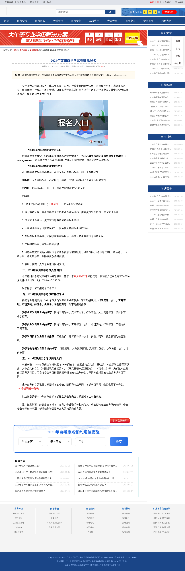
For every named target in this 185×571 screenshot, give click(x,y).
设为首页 (167, 2)
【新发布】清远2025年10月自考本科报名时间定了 (161, 106)
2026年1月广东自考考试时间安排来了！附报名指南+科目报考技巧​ (161, 45)
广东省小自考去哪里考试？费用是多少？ (161, 154)
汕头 (155, 513)
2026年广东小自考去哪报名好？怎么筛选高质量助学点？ (161, 73)
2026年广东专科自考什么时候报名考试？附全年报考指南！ (161, 210)
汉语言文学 (18, 532)
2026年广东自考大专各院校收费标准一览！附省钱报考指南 (161, 167)
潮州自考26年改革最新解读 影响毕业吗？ (98, 466)
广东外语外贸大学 (54, 523)
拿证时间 (90, 523)
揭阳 (155, 518)
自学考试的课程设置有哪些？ (92, 485)
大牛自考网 (90, 66)
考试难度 (90, 527)
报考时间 (126, 513)
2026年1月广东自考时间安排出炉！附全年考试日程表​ (161, 59)
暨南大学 (54, 518)
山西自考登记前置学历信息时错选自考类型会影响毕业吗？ (34, 478)
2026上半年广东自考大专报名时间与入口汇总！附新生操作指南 (161, 177)
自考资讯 (22, 20)
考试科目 (90, 513)
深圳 (168, 518)
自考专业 (76, 20)
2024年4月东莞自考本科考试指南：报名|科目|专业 (98, 478)
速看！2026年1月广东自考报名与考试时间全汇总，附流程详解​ (161, 50)
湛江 (159, 513)
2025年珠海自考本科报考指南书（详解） (161, 125)
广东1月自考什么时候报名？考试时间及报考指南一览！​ (161, 64)
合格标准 (90, 518)
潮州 (155, 523)
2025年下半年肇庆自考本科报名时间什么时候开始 (161, 97)
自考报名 (40, 20)
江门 (164, 513)
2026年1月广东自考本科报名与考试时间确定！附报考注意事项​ (161, 55)
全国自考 (148, 20)
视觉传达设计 (18, 513)
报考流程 (126, 523)
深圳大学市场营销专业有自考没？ (94, 472)
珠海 (159, 523)
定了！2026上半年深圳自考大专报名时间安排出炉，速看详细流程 (161, 224)
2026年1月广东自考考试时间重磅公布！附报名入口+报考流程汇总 (161, 69)
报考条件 (126, 518)
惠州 (168, 532)
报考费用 (126, 527)
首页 (6, 20)
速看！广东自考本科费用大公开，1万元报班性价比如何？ (161, 219)
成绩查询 (94, 20)
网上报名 (47, 2)
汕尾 (159, 518)
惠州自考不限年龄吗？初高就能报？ (161, 102)
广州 (155, 532)
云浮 (168, 527)
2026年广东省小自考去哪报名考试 (161, 201)
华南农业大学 (54, 527)
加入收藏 (179, 2)
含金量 (90, 532)
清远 (155, 527)
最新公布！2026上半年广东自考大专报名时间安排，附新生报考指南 (161, 229)
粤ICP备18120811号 (108, 557)
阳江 (168, 523)
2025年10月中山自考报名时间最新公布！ (34, 472)
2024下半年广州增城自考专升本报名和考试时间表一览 (98, 491)
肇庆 (164, 518)
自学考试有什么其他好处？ (28, 466)
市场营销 (18, 527)
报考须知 (126, 532)
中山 (164, 532)
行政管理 (18, 518)
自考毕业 (130, 20)
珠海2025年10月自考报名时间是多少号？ (161, 93)
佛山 (159, 532)
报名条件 (21, 2)
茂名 (159, 527)
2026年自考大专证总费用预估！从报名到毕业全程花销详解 (161, 163)
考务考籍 (112, 20)
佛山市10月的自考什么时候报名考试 (161, 111)
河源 (168, 513)
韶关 (164, 523)
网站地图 (154, 2)
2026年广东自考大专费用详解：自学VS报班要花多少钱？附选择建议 (161, 215)
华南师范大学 (54, 513)
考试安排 (58, 20)
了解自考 (9, 2)
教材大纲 (166, 20)
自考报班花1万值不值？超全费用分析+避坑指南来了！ (161, 172)
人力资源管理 (18, 523)
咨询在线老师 (119, 420)
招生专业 (34, 2)
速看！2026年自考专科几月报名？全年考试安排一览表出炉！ (161, 205)
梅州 (164, 527)
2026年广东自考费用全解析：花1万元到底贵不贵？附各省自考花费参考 (161, 41)
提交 (119, 441)
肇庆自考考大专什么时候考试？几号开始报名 (161, 116)
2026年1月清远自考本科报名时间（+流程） (161, 120)
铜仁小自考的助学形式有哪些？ (30, 491)
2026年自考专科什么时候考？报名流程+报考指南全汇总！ (161, 158)
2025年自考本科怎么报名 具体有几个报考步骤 (34, 485)
